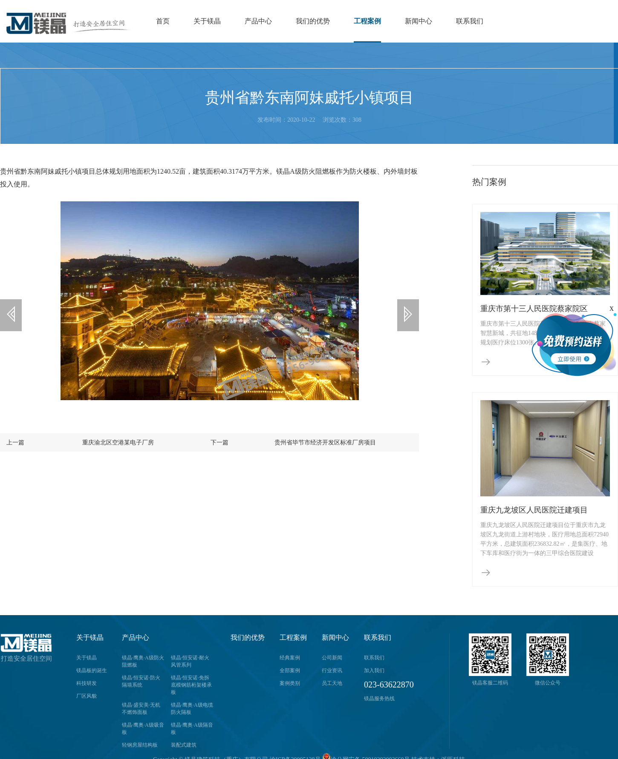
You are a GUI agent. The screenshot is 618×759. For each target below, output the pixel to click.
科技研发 (86, 683)
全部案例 (290, 670)
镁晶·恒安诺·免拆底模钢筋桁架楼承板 (191, 685)
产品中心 (258, 21)
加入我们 (374, 670)
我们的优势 (313, 21)
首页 (163, 21)
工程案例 (367, 21)
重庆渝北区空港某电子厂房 (111, 452)
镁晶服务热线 (379, 699)
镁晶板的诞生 (91, 670)
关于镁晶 (207, 21)
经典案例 (290, 658)
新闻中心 (418, 21)
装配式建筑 (183, 745)
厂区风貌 (86, 696)
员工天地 (332, 683)
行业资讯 (332, 670)
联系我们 (469, 21)
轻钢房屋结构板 (140, 745)
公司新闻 (332, 658)
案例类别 (290, 683)
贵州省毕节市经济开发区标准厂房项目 (326, 452)
